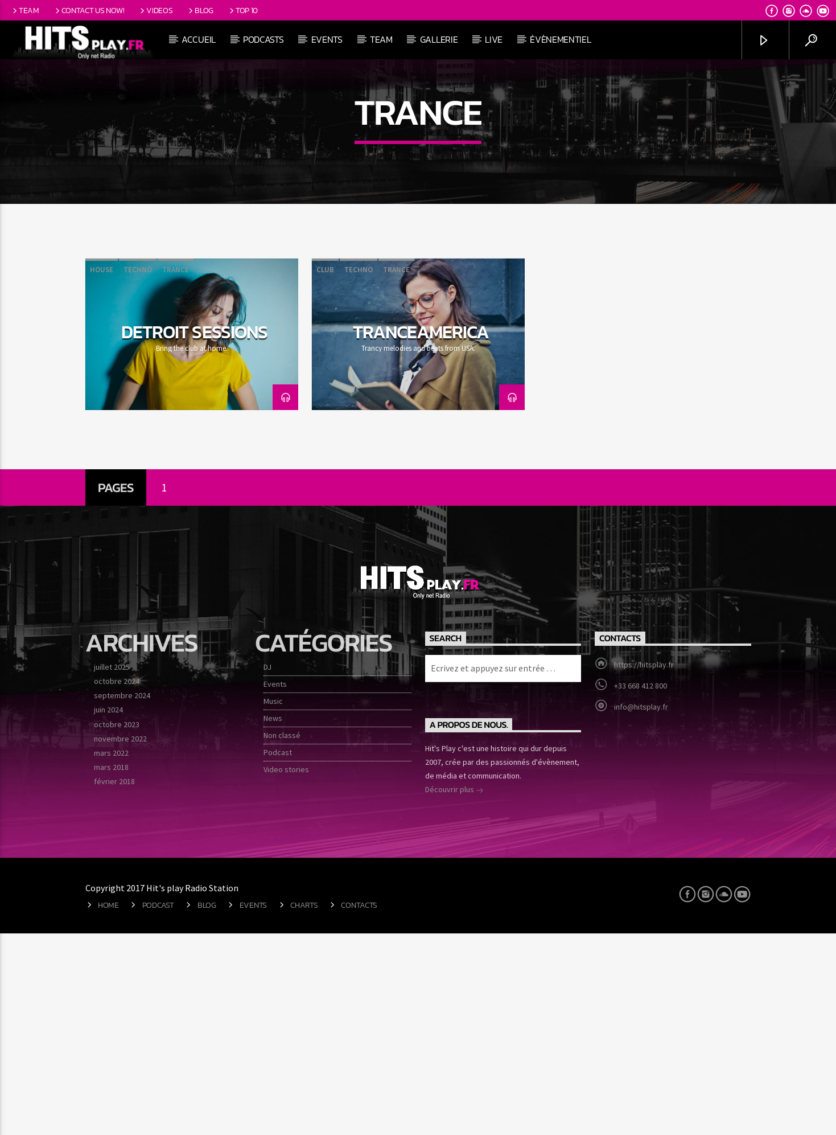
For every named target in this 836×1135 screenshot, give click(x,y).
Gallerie (439, 39)
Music (273, 902)
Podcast (277, 953)
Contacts (359, 1106)
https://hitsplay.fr (644, 866)
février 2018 (114, 983)
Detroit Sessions (194, 533)
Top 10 (243, 10)
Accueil (199, 39)
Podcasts (263, 39)
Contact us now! (88, 10)
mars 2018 (111, 969)
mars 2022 (111, 954)
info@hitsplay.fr (641, 908)
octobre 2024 (116, 883)
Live (494, 39)
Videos (155, 10)
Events (327, 39)
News (272, 919)
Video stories (286, 970)
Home (108, 1106)
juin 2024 (108, 911)
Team (25, 10)
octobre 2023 (116, 925)
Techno (137, 471)
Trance (175, 471)
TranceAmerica (421, 533)
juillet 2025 (112, 868)
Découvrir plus (454, 992)
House (101, 471)
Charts (304, 1106)
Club (325, 471)
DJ (267, 868)
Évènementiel (560, 39)
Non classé (281, 936)
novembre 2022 (120, 940)
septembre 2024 (122, 897)
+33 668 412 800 (640, 887)
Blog (200, 10)
